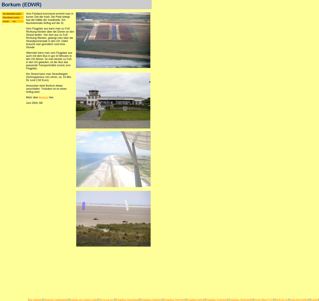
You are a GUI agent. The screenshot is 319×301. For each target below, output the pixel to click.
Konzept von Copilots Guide (83, 299)
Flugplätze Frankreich (151, 299)
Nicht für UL (281, 299)
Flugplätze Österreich (174, 299)
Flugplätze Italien (195, 299)
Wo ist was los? (106, 299)
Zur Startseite (35, 299)
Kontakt (314, 299)
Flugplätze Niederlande (240, 299)
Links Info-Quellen (299, 299)
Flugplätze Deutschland (127, 299)
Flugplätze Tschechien (216, 299)
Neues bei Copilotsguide (56, 299)
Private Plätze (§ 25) (263, 299)
